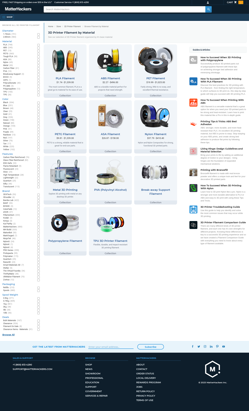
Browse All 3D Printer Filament (21, 25)
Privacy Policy (145, 395)
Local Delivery (146, 378)
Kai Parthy (9, 223)
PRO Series (11, 250)
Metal (8, 65)
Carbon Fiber (11, 68)
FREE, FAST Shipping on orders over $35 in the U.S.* (27, 2)
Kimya (7, 220)
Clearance (10, 323)
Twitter (199, 346)
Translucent (11, 186)
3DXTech (9, 194)
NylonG (8, 241)
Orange (9, 125)
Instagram (205, 346)
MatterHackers (12, 226)
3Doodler (9, 197)
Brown (8, 108)
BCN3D (8, 206)
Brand (6, 191)
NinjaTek (9, 238)
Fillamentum (11, 215)
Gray (8, 117)
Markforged (10, 235)
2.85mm (9, 37)
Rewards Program (148, 382)
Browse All (8, 334)
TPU (8, 91)
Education (92, 382)
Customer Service (62, 2)
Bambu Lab (11, 200)
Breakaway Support (13, 74)
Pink (7, 128)
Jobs (139, 386)
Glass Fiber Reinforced (15, 160)
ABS (8, 47)
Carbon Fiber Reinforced (16, 157)
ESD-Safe (10, 163)
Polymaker (10, 256)
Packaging (8, 284)
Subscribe (150, 347)
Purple (8, 132)
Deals (5, 317)
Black (8, 102)
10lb (7, 312)
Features (7, 154)
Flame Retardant (12, 166)
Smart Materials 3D (13, 265)
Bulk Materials (12, 320)
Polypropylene (11, 88)
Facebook (192, 346)
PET (7, 50)
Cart (235, 2)
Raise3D (9, 262)
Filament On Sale (12, 326)
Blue (8, 105)
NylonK (8, 244)
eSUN (8, 212)
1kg (7, 304)
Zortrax (8, 279)
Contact (141, 369)
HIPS (7, 80)
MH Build (10, 229)
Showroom (92, 373)
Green (8, 120)
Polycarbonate (12, 83)
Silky (7, 183)
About (140, 364)
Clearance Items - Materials (18, 329)
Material (7, 41)
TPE (7, 94)
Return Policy (145, 391)
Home (50, 26)
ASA (7, 59)
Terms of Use (144, 400)
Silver (8, 140)
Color (5, 99)
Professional (94, 378)
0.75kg (9, 301)
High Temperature (13, 174)
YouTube (223, 346)
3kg (7, 306)
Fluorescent (10, 169)
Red (7, 137)
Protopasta (10, 253)
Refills (8, 287)
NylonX (8, 247)
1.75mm (9, 34)
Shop (88, 364)
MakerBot (10, 232)
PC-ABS (8, 86)
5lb (6, 309)
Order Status (145, 373)
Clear (7, 111)
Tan (7, 143)
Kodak (7, 217)
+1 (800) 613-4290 (80, 2)
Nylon (8, 62)
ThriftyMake (11, 273)
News (88, 369)
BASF (8, 203)
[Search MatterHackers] (208, 9)
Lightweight (10, 177)
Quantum (9, 180)
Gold (7, 114)
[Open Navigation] (7, 17)
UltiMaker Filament (14, 276)
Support (90, 386)
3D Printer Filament (72, 26)
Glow (7, 171)
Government (93, 391)
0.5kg (8, 298)
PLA (8, 44)
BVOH (7, 77)
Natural (8, 123)
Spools (9, 290)
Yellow (9, 149)
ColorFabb (10, 209)
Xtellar (7, 268)
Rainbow (9, 134)
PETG (8, 53)
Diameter (7, 30)
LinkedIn (211, 346)
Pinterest (217, 346)
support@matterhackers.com (32, 369)
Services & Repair (96, 395)
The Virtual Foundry (14, 270)
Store (58, 26)
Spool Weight (10, 294)
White (8, 146)
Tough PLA (10, 56)
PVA (7, 71)
